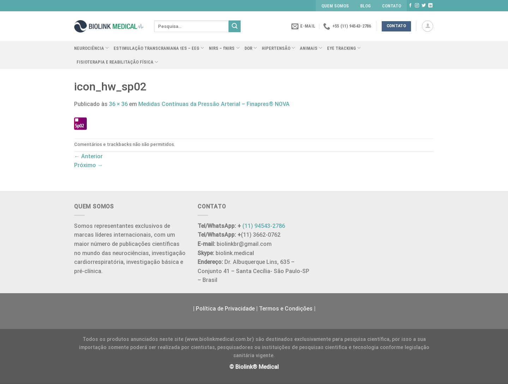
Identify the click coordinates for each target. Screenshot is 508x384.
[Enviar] (235, 26)
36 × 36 (118, 104)
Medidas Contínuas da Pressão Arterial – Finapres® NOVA (214, 104)
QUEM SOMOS (335, 5)
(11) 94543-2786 (263, 226)
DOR (250, 48)
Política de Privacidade (225, 308)
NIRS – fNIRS (224, 48)
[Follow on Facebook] (410, 5)
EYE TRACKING (344, 48)
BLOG (365, 5)
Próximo (88, 165)
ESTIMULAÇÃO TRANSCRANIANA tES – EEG (159, 48)
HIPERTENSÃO (278, 48)
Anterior (88, 156)
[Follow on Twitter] (424, 5)
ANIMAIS (311, 48)
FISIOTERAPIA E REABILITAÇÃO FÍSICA (117, 62)
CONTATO (391, 5)
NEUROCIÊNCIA (91, 48)
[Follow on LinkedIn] (430, 5)
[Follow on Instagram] (417, 5)
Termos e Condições (286, 308)
